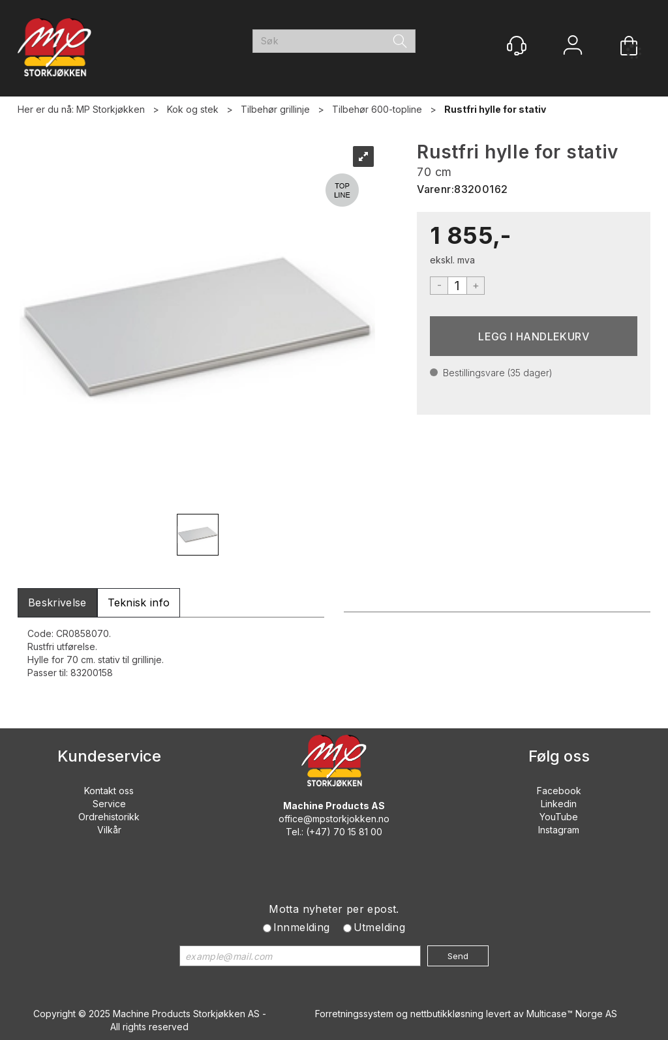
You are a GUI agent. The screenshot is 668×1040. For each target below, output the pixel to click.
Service (109, 803)
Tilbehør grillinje (275, 109)
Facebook (559, 790)
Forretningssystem (354, 1013)
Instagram (558, 829)
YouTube (558, 816)
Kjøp (533, 336)
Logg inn (572, 46)
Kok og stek (193, 109)
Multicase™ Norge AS (571, 1013)
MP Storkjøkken (110, 109)
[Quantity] (457, 285)
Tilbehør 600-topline (377, 109)
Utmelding (380, 927)
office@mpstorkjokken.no (334, 818)
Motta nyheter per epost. (334, 908)
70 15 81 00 (357, 831)
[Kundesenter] (516, 45)
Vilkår (109, 829)
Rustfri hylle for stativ (495, 109)
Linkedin (559, 803)
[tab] (57, 602)
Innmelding (301, 927)
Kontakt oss (109, 790)
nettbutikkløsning (446, 1013)
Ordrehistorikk (109, 816)
